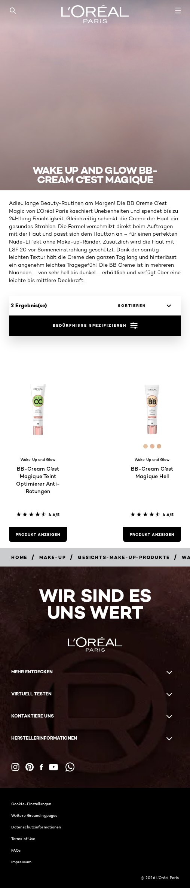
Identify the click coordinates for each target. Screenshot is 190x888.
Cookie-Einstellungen (31, 803)
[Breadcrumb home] (19, 557)
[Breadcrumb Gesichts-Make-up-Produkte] (124, 557)
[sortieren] (142, 306)
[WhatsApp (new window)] (70, 767)
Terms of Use (23, 838)
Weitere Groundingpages (34, 815)
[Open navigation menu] (178, 10)
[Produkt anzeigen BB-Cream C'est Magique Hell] (152, 534)
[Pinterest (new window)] (29, 767)
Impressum (21, 862)
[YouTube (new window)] (53, 767)
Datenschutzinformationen (36, 827)
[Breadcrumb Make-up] (52, 557)
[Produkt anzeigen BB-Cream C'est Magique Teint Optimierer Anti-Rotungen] (38, 534)
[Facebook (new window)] (41, 767)
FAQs (16, 850)
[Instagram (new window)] (15, 767)
